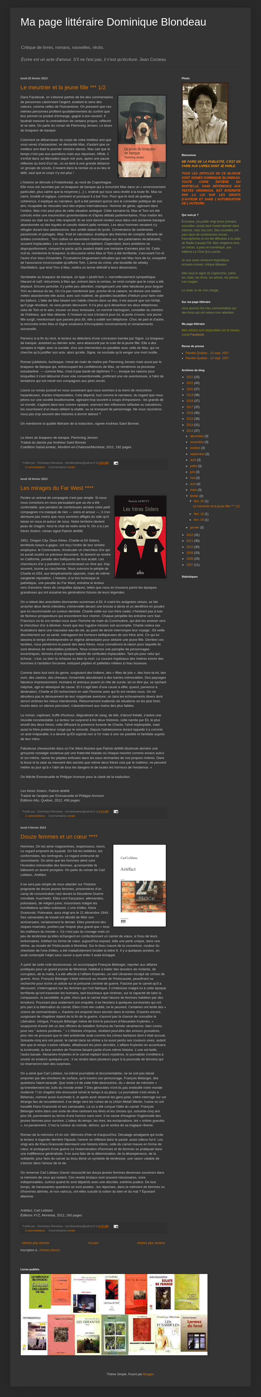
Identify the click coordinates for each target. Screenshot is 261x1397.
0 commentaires (35, 467)
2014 (190, 425)
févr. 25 (199, 501)
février (195, 496)
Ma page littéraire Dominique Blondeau (113, 22)
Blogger (148, 1374)
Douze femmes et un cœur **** (58, 836)
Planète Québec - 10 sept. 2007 (207, 353)
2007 (190, 565)
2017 (190, 407)
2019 (190, 395)
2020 (190, 389)
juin (193, 472)
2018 (190, 401)
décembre (197, 436)
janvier (195, 527)
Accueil (93, 1243)
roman (71, 467)
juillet (194, 466)
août (193, 460)
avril (193, 484)
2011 (190, 541)
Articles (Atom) (49, 1250)
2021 (190, 383)
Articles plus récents (35, 1243)
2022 (190, 377)
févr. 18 (199, 514)
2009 (190, 553)
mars (194, 490)
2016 (190, 413)
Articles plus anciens (151, 1243)
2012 (190, 535)
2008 (190, 558)
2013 (190, 431)
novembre (197, 442)
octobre (195, 448)
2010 (190, 547)
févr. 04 (199, 520)
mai (193, 478)
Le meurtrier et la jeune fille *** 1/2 (63, 87)
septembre (197, 454)
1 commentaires (35, 815)
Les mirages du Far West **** (57, 488)
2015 (190, 419)
